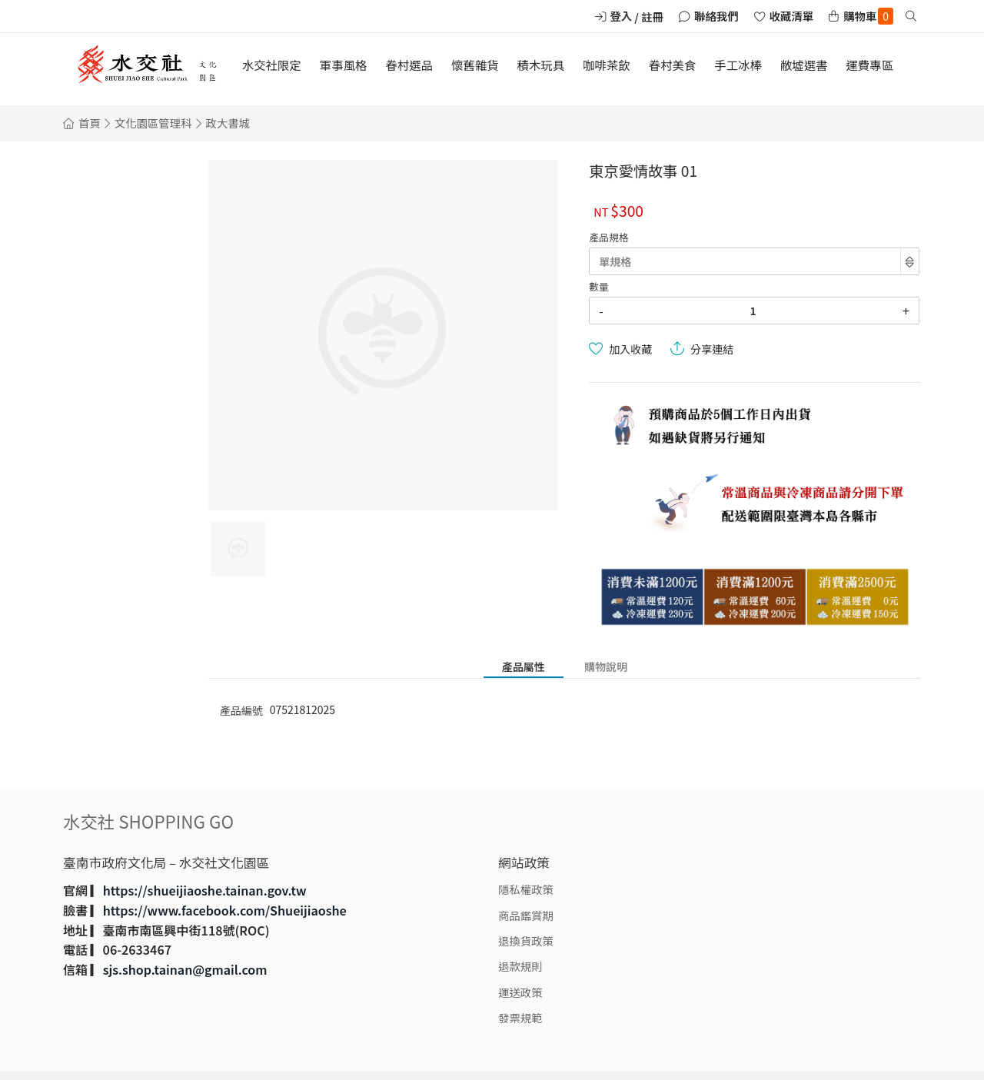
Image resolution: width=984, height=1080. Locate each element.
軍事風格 (343, 64)
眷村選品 (409, 64)
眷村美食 (672, 64)
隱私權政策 (526, 889)
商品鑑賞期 (526, 915)
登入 (621, 16)
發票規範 (520, 1017)
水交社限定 (271, 64)
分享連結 (711, 349)
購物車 (868, 16)
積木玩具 (541, 64)
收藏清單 (792, 16)
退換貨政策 (526, 940)
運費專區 (869, 64)
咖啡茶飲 (606, 64)
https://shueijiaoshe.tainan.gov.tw (205, 890)
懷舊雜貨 (475, 64)
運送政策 (520, 992)
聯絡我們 (716, 16)
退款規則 (520, 966)
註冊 (652, 16)
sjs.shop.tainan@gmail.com (185, 969)
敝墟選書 (804, 64)
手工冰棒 (738, 64)
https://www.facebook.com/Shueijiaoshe (225, 910)
